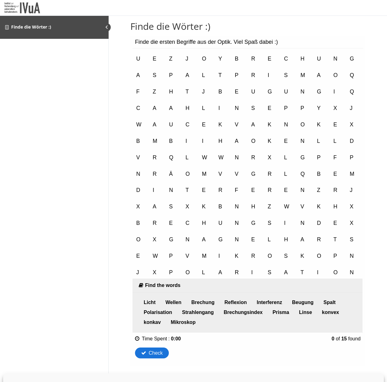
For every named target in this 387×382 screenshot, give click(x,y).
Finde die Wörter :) (31, 27)
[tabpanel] (247, 201)
